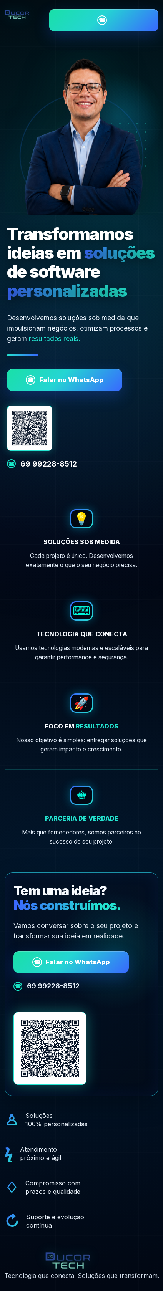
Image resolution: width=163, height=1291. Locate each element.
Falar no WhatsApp (64, 380)
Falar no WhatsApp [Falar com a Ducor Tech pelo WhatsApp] (102, 20)
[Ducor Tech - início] (24, 14)
